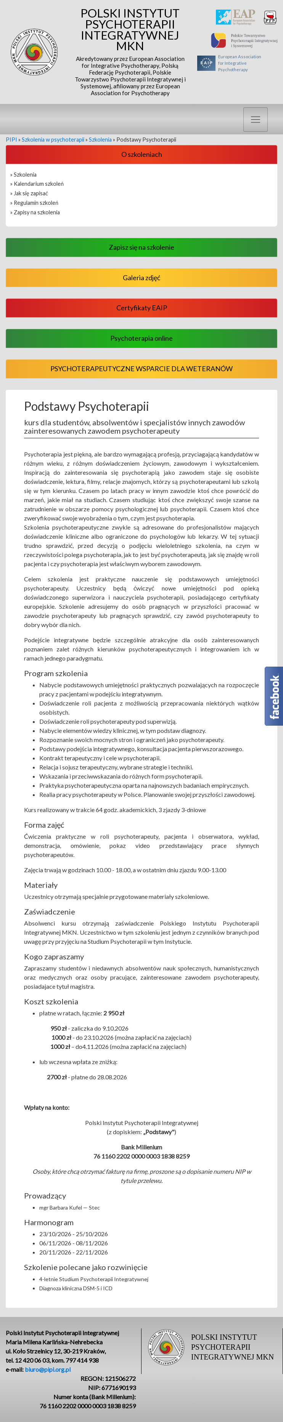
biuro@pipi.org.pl (48, 1369)
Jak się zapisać (31, 193)
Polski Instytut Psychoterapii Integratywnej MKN (130, 52)
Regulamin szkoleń (36, 202)
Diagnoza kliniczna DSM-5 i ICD (76, 1288)
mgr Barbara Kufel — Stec (69, 1207)
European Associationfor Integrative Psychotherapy (229, 63)
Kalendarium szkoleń (39, 183)
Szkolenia (100, 139)
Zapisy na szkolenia (37, 212)
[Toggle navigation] (255, 119)
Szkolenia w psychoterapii (53, 139)
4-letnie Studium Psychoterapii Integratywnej (93, 1279)
